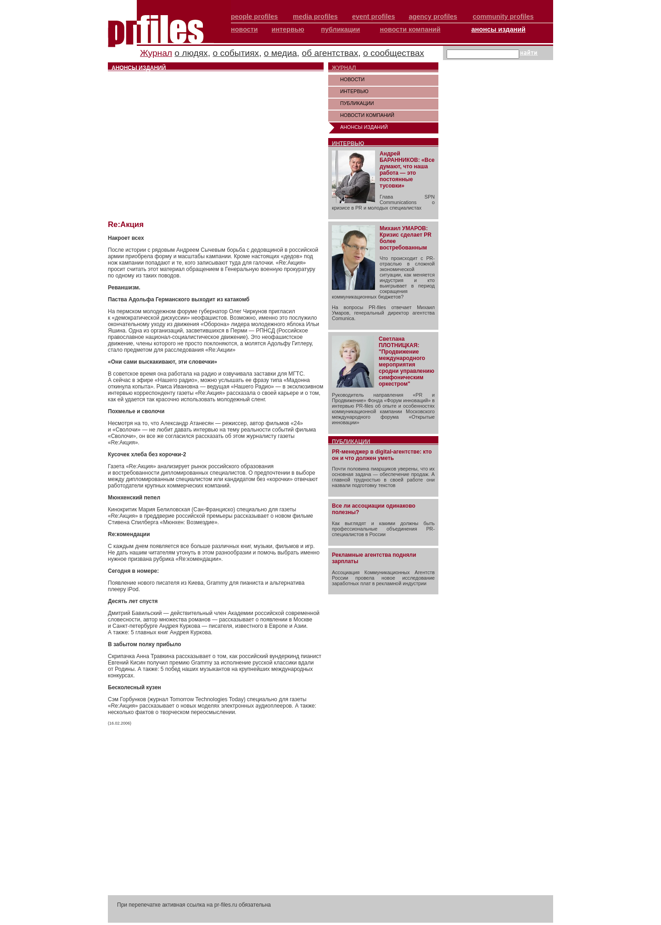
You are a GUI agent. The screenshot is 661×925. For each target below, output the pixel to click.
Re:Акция (126, 224)
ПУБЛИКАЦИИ (357, 103)
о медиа (280, 53)
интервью (288, 29)
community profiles (503, 16)
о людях (190, 53)
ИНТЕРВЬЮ (354, 91)
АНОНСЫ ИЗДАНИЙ (364, 127)
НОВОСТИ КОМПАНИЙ (367, 115)
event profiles (373, 16)
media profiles (315, 16)
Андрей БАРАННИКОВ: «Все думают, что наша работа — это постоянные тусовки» (407, 169)
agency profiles (433, 16)
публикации (340, 29)
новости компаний (410, 29)
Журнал (156, 53)
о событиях (236, 53)
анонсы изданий (498, 29)
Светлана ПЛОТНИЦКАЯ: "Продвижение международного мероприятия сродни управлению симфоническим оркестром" (406, 361)
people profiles (254, 16)
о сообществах (393, 53)
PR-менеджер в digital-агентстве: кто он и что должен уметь (382, 455)
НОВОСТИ (352, 79)
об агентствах (330, 53)
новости (244, 29)
